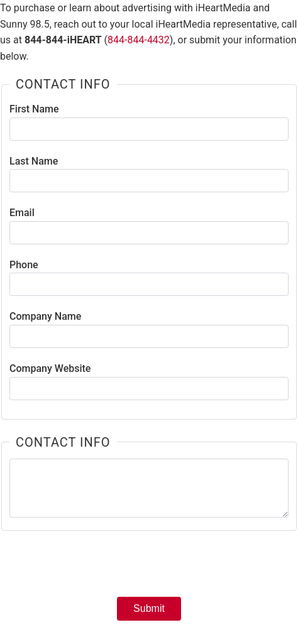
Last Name (33, 161)
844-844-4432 (139, 40)
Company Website (50, 368)
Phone (23, 265)
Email (22, 213)
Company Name (45, 316)
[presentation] (149, 567)
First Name (34, 109)
